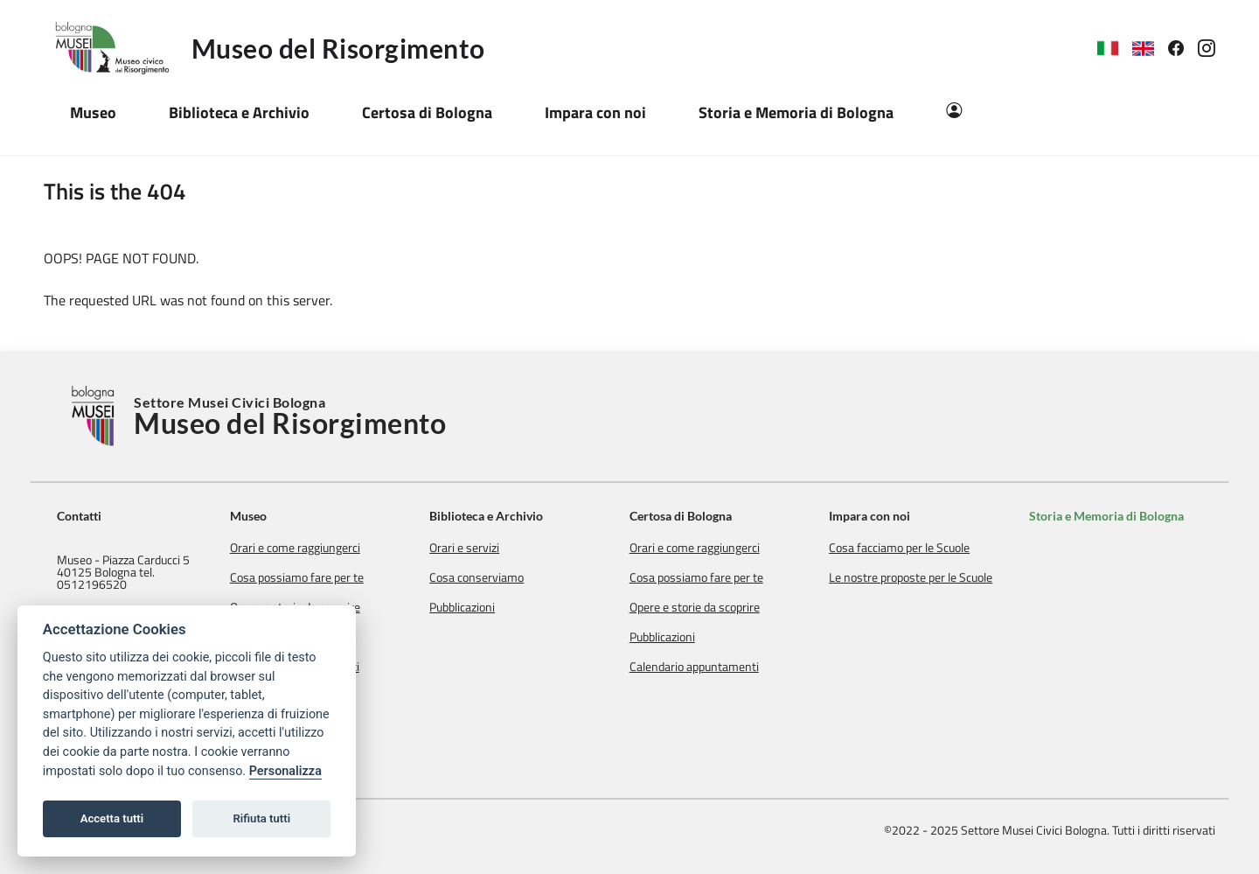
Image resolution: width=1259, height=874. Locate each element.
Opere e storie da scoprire (708, 607)
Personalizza (285, 771)
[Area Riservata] (954, 112)
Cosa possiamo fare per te (319, 577)
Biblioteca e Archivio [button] (239, 112)
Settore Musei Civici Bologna (290, 416)
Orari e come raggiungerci (317, 548)
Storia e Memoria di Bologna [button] (796, 112)
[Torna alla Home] (95, 416)
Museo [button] (93, 112)
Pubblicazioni (480, 607)
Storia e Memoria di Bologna (1110, 515)
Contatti (79, 516)
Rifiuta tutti (262, 818)
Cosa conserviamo (495, 577)
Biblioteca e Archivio (504, 515)
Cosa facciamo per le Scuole (908, 548)
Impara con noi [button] (595, 112)
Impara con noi (878, 515)
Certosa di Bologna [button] (427, 112)
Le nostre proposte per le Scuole (919, 577)
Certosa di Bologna (694, 515)
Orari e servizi (483, 548)
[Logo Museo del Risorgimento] (117, 48)
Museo (270, 515)
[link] (1183, 48)
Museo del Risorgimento (338, 48)
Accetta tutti (112, 818)
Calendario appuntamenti (707, 667)
